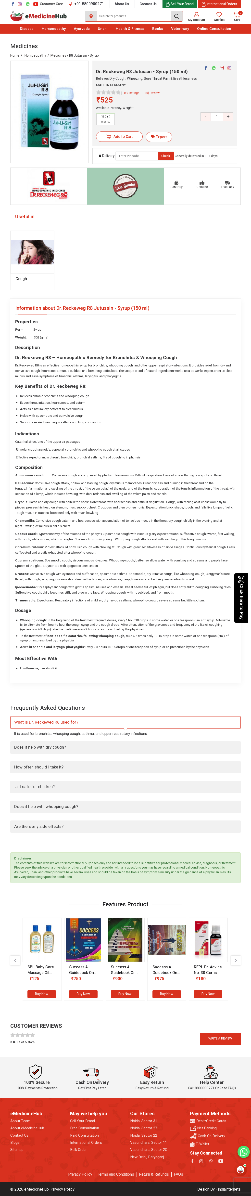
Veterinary (180, 28)
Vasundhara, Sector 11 (148, 1142)
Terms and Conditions (115, 1174)
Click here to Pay (241, 598)
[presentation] (15, 960)
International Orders (86, 1142)
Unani (103, 28)
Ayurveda (82, 28)
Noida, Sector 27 (143, 1128)
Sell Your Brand (82, 1121)
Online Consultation (214, 28)
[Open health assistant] (240, 1169)
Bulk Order (78, 1149)
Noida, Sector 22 (143, 1135)
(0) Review (152, 93)
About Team (20, 1121)
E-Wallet (199, 1144)
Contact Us (148, 4)
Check (165, 156)
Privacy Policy (80, 1174)
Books (157, 28)
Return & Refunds (154, 1174)
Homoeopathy (54, 28)
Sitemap (17, 1149)
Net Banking (203, 1128)
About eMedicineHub (27, 1128)
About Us (122, 4)
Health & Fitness (130, 28)
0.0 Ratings (131, 93)
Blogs (15, 1142)
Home (14, 55)
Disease (27, 28)
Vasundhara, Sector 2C (148, 1149)
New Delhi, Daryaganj (147, 1157)
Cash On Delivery (207, 1136)
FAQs (178, 1174)
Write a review (220, 1038)
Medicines (58, 55)
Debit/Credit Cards (208, 1121)
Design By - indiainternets (219, 1189)
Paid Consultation (84, 1135)
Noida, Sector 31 (143, 1121)
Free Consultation (84, 1128)
